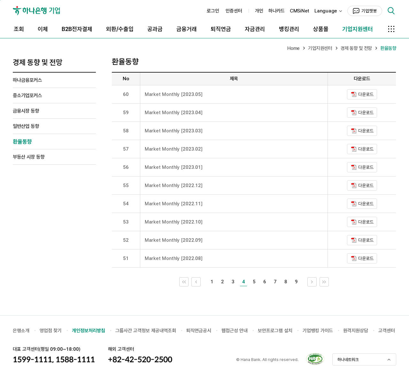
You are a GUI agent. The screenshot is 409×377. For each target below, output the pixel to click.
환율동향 (22, 141)
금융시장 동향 (26, 111)
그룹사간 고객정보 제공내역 (141, 331)
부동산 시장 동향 (28, 157)
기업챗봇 (369, 10)
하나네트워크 (348, 359)
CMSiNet (299, 11)
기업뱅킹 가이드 (318, 331)
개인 (259, 11)
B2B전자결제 (77, 29)
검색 (391, 11)
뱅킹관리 (289, 29)
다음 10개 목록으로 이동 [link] (316, 282)
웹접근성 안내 (234, 331)
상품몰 (320, 29)
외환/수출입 (120, 29)
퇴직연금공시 (198, 331)
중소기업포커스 (27, 95)
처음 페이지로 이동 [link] (188, 282)
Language (325, 11)
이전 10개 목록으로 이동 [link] (200, 282)
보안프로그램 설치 (275, 331)
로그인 (213, 11)
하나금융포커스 (27, 80)
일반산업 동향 (26, 126)
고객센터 (386, 331)
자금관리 (255, 29)
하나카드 (276, 11)
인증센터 (234, 11)
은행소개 (21, 331)
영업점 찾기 (51, 331)
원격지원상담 (355, 331)
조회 (19, 29)
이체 (43, 29)
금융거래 (186, 29)
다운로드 (366, 94)
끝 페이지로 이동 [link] (328, 282)
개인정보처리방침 (88, 331)
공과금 (155, 29)
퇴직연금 (221, 29)
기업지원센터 (357, 29)
